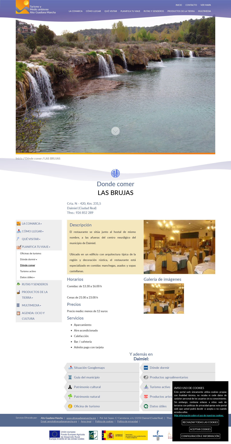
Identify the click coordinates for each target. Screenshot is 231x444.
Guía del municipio (87, 377)
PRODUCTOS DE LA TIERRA (181, 11)
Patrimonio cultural (87, 387)
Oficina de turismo (87, 406)
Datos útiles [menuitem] (27, 277)
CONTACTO (191, 5)
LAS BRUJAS (52, 158)
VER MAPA (206, 5)
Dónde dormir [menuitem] (28, 259)
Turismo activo (160, 387)
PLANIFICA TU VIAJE (130, 11)
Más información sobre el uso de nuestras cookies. (199, 415)
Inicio (19, 158)
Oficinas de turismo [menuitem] (30, 253)
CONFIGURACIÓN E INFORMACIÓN (200, 436)
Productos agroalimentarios (169, 377)
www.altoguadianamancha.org (81, 418)
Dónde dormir (159, 367)
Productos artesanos (164, 396)
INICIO (179, 5)
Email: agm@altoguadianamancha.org (59, 421)
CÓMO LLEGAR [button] (33, 231)
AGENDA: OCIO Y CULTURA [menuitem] (33, 316)
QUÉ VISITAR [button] (31, 239)
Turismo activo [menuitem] (28, 271)
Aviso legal (86, 421)
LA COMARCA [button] (32, 224)
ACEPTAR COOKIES (200, 429)
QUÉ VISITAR (110, 11)
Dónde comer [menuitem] (27, 265)
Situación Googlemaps (89, 367)
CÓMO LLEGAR (93, 11)
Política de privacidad (127, 421)
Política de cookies (104, 421)
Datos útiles (158, 406)
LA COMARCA (75, 11)
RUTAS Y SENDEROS (154, 11)
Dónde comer (33, 158)
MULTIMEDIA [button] (31, 305)
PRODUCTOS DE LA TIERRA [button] (35, 295)
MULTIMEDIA (204, 11)
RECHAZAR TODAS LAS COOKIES (200, 422)
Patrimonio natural (87, 396)
